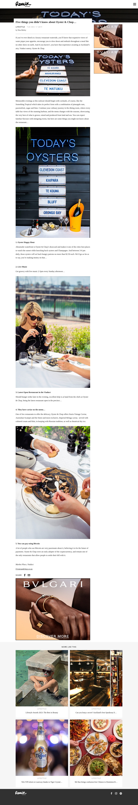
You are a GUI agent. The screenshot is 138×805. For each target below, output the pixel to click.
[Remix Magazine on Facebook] (111, 793)
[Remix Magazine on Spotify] (121, 793)
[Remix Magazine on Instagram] (116, 793)
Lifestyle (20, 27)
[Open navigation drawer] (134, 4)
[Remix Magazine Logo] (23, 4)
